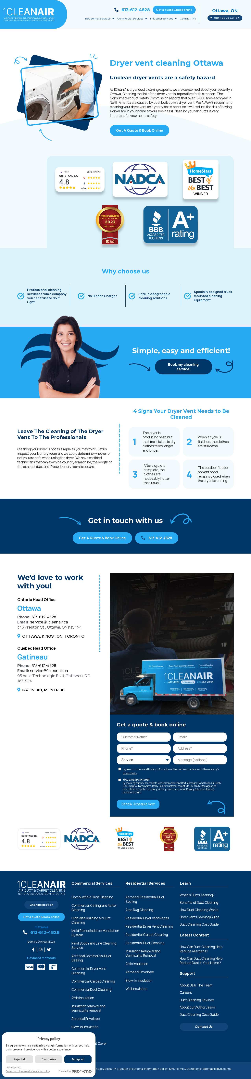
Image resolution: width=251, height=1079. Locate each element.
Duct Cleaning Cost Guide (199, 924)
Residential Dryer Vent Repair (147, 918)
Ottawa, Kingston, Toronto (53, 636)
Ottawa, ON (225, 10)
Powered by (75, 1071)
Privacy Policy (193, 789)
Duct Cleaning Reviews (197, 1000)
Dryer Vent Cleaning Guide (200, 917)
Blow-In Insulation (84, 1027)
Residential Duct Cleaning (145, 943)
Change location (225, 18)
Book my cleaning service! (183, 366)
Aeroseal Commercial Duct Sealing (91, 958)
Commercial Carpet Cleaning (93, 981)
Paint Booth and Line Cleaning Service (93, 945)
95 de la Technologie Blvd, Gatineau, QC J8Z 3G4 (53, 678)
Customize (49, 1059)
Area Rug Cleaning (139, 910)
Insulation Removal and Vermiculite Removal (143, 953)
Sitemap (208, 1069)
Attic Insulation (82, 998)
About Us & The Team (196, 985)
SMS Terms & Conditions (185, 1069)
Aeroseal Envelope (85, 1019)
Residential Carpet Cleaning (147, 935)
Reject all (20, 1059)
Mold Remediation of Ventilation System (95, 933)
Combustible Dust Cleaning (92, 897)
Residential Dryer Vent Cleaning (149, 926)
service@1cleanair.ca (49, 622)
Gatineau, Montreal (44, 690)
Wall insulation (136, 989)
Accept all (77, 1059)
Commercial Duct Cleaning (91, 989)
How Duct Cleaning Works (199, 910)
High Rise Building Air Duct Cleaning (90, 920)
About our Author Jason (197, 1007)
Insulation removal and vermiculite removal (88, 1008)
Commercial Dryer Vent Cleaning (88, 971)
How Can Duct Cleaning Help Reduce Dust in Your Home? (201, 960)
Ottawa (41, 927)
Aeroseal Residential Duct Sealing (145, 899)
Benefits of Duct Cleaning (199, 902)
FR (194, 18)
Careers (186, 992)
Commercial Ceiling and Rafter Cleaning (94, 907)
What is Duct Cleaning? (197, 895)
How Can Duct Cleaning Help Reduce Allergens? (201, 949)
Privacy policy (103, 1069)
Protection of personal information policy (140, 1069)
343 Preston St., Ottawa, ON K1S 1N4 (49, 627)
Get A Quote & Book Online (139, 130)
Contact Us (204, 1026)
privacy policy (130, 773)
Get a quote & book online (174, 10)
